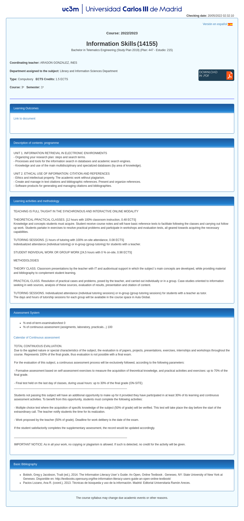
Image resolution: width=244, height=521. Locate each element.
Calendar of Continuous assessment (37, 337)
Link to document (24, 118)
